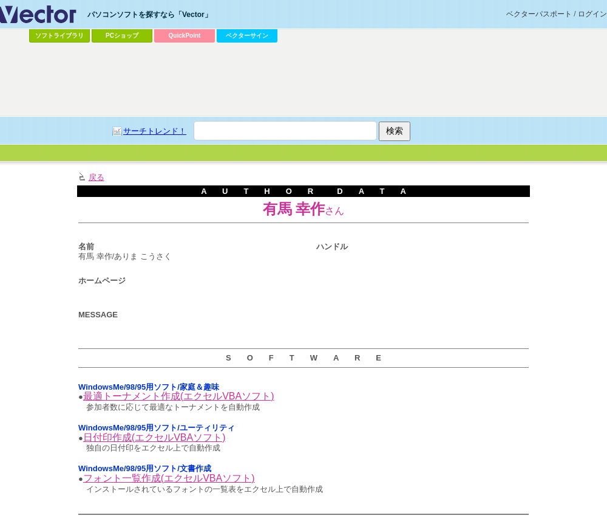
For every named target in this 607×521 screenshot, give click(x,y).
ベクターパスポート (539, 14)
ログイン (592, 14)
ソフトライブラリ (59, 35)
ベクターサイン (247, 35)
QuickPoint (185, 35)
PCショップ (122, 35)
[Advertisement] (273, 137)
